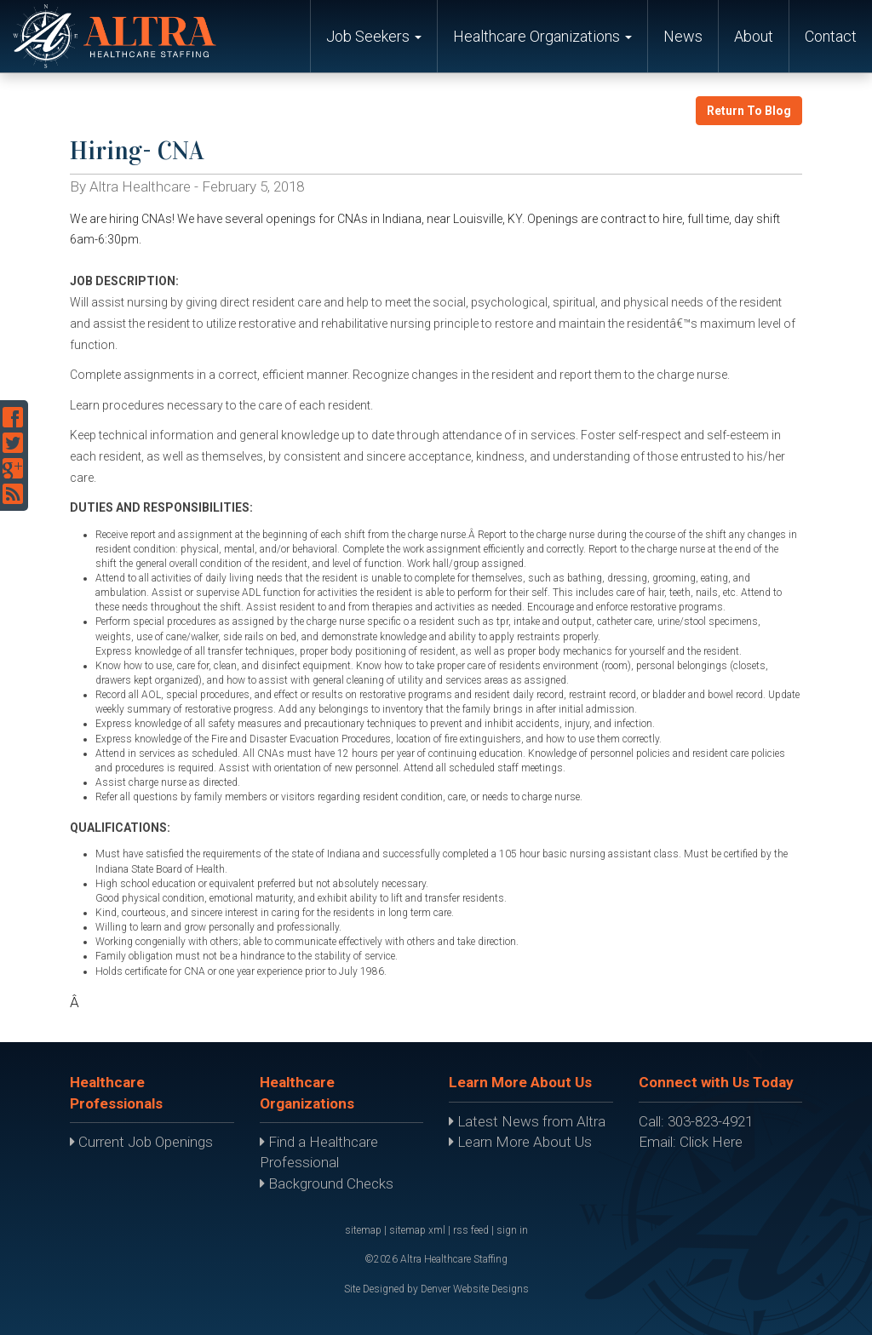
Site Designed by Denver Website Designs (436, 1289)
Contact (831, 36)
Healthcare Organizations (542, 36)
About (753, 36)
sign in (512, 1230)
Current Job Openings (141, 1141)
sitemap (363, 1230)
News (683, 36)
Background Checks (326, 1183)
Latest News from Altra (527, 1121)
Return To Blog (749, 110)
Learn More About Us (520, 1141)
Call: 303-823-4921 (696, 1121)
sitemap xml (417, 1230)
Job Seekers (374, 36)
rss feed (471, 1230)
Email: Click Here (691, 1141)
